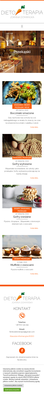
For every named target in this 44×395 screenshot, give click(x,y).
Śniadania (18, 105)
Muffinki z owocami (22, 264)
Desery (17, 209)
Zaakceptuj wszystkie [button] (12, 390)
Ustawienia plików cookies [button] (13, 385)
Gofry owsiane (22, 216)
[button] (22, 26)
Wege (26, 107)
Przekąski (19, 107)
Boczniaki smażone (22, 113)
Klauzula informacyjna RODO (22, 336)
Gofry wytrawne (22, 163)
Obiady (27, 105)
